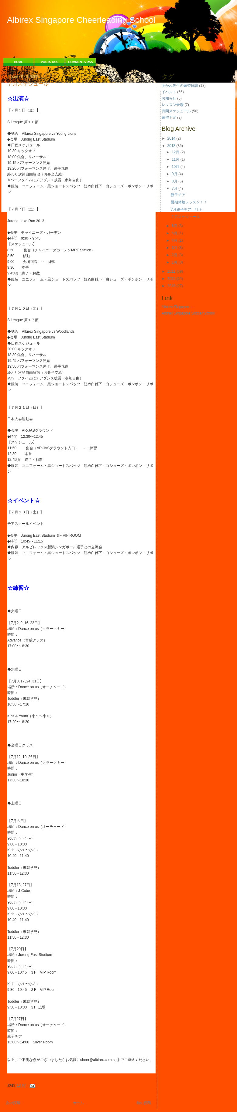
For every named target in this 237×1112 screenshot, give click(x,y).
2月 (174, 255)
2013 (171, 146)
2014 (171, 138)
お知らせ (169, 98)
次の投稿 (13, 1103)
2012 (171, 271)
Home (18, 62)
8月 (174, 181)
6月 (174, 226)
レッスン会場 (173, 105)
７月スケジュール (28, 84)
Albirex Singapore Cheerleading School (81, 20)
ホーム (78, 1103)
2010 (171, 286)
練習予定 (169, 117)
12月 (175, 152)
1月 (174, 262)
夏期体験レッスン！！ (189, 202)
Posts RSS (49, 62)
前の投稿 (143, 1103)
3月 (174, 248)
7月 (174, 188)
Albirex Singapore (176, 307)
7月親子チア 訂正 (186, 209)
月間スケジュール (176, 111)
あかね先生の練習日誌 (180, 85)
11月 (175, 159)
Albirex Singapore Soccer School (188, 313)
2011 (171, 279)
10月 (175, 167)
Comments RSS (80, 62)
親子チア (178, 195)
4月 (174, 240)
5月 (174, 233)
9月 (174, 174)
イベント (169, 92)
